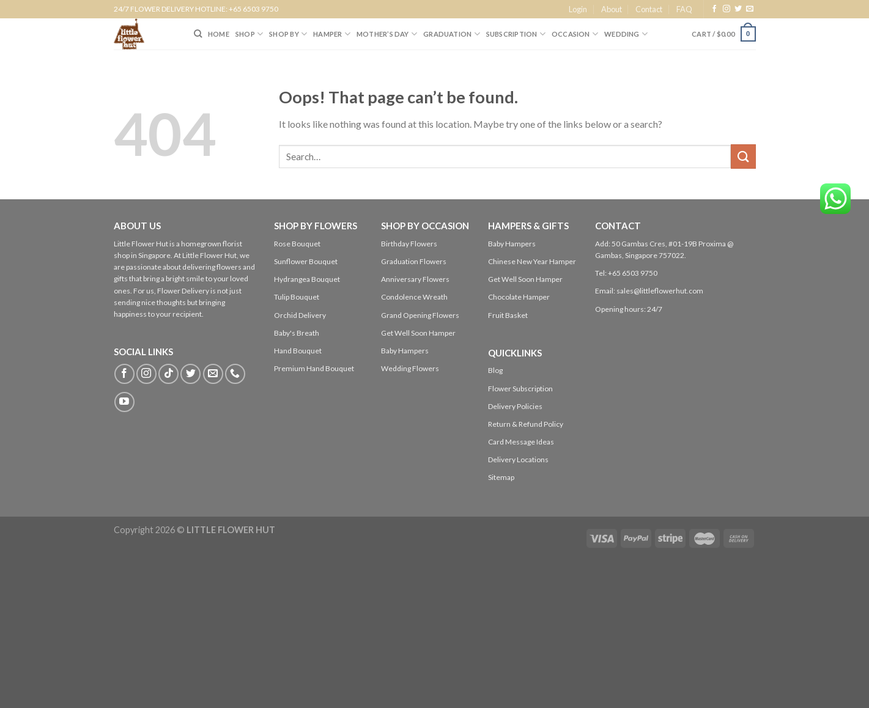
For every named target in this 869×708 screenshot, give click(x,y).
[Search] (198, 34)
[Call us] (235, 374)
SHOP (249, 34)
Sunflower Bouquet (306, 261)
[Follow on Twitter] (738, 9)
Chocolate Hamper (519, 296)
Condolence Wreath (414, 296)
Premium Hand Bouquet (314, 368)
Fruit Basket (508, 315)
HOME (218, 34)
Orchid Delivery (300, 315)
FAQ (684, 9)
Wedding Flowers (410, 368)
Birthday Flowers (409, 243)
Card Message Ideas (521, 441)
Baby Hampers (405, 350)
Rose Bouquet (297, 243)
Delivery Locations (518, 459)
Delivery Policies (515, 406)
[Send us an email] (749, 9)
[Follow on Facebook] (714, 9)
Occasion (575, 34)
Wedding (626, 34)
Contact (648, 9)
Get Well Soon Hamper (418, 332)
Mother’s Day (387, 34)
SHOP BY (288, 34)
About (611, 9)
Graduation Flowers (413, 261)
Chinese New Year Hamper (532, 261)
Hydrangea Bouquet (307, 279)
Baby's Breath (296, 332)
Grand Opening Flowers (420, 315)
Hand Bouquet (298, 350)
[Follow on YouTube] (124, 402)
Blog (495, 370)
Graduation (451, 34)
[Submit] (743, 156)
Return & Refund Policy (525, 424)
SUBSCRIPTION (515, 34)
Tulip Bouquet (296, 296)
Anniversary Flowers (415, 279)
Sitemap (501, 477)
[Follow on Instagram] (726, 9)
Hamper (331, 34)
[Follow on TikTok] (168, 374)
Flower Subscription (520, 388)
